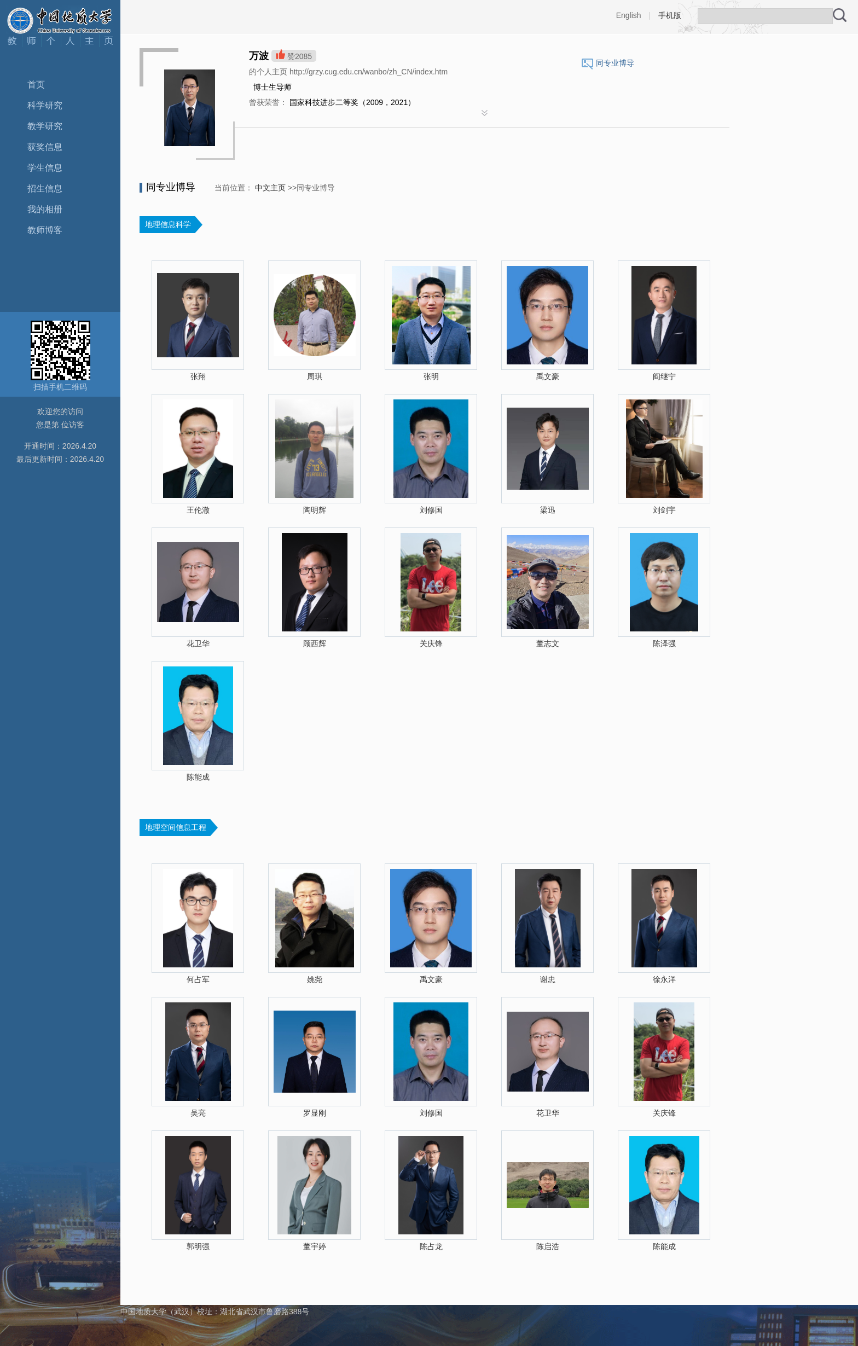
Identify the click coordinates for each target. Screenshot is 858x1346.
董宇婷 (314, 1246)
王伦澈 (198, 510)
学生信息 (44, 167)
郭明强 (198, 1246)
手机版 (669, 15)
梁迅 (547, 510)
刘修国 (431, 510)
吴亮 (198, 1113)
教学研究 (44, 126)
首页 (36, 84)
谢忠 (547, 979)
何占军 (198, 979)
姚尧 (314, 979)
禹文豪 (547, 376)
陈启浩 (547, 1246)
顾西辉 (314, 643)
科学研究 (44, 105)
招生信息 (44, 188)
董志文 (547, 643)
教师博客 (44, 230)
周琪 (314, 376)
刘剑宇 (664, 510)
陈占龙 (431, 1246)
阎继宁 (664, 376)
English (628, 15)
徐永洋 (664, 979)
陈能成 (198, 777)
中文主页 (270, 187)
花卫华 (198, 643)
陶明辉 (314, 510)
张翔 (198, 376)
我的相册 (44, 209)
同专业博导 (615, 63)
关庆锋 (431, 643)
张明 (431, 376)
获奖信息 (44, 147)
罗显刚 (314, 1113)
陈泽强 (664, 643)
